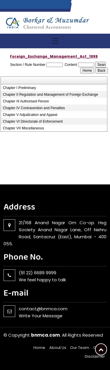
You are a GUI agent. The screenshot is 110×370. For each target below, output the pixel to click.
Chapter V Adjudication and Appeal (30, 115)
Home (39, 347)
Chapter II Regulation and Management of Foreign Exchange (50, 94)
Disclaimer (95, 356)
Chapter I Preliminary (19, 88)
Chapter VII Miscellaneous (23, 128)
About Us (57, 347)
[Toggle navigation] (55, 41)
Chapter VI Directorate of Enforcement (33, 121)
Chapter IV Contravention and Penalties (34, 108)
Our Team (79, 347)
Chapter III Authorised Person (26, 101)
